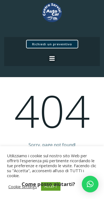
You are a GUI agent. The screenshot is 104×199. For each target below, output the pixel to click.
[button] (90, 184)
